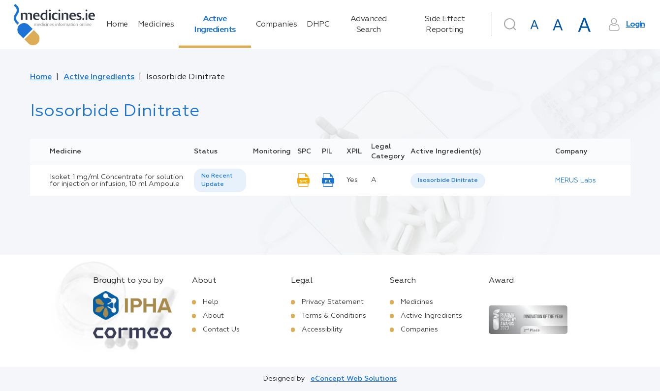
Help (211, 302)
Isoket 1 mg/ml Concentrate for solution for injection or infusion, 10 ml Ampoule (116, 180)
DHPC (318, 25)
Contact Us (221, 329)
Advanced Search (368, 24)
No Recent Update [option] (217, 180)
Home (117, 25)
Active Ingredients (215, 24)
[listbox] (220, 180)
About (213, 315)
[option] (447, 180)
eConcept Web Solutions (354, 378)
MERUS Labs (575, 180)
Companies (276, 25)
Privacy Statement (333, 302)
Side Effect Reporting (445, 24)
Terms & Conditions (334, 315)
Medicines (156, 25)
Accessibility (322, 329)
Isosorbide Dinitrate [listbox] (448, 180)
